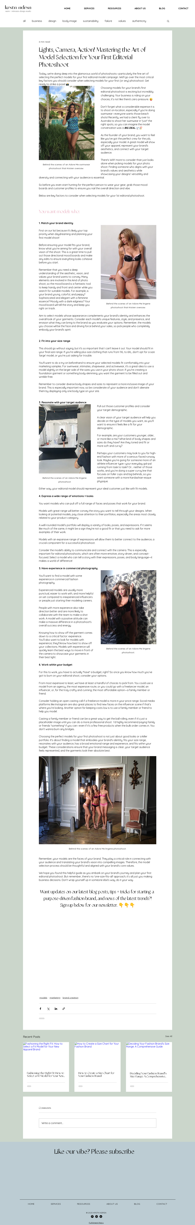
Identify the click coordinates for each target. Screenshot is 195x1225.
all (24, 21)
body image (70, 21)
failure (108, 21)
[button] (168, 21)
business (37, 21)
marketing (55, 997)
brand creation (70, 997)
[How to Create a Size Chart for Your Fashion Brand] (97, 1055)
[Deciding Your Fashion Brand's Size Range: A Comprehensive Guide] (149, 1055)
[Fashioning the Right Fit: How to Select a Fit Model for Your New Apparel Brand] (46, 1055)
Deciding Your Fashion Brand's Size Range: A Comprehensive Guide (148, 1075)
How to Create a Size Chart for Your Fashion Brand (96, 1074)
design (52, 21)
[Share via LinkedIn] (55, 1008)
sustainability (90, 21)
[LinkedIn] (100, 1216)
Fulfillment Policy (96, 1223)
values (122, 21)
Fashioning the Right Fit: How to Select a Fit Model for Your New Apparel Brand (45, 1074)
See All (168, 1036)
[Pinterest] (92, 1216)
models (43, 997)
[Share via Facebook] (40, 1008)
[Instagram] (96, 1216)
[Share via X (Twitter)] (48, 1008)
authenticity (139, 21)
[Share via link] (63, 1008)
